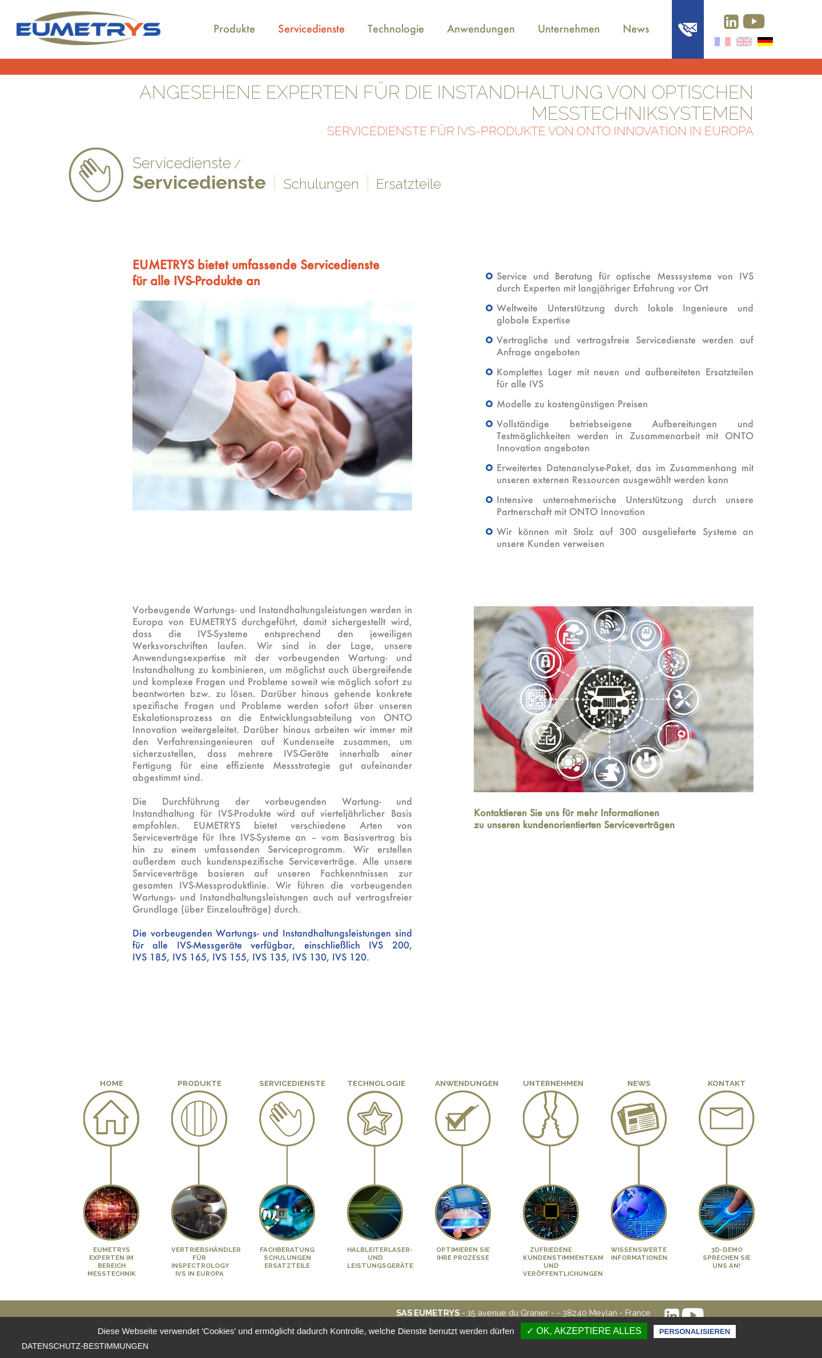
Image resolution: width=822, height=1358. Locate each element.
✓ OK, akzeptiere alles (584, 1331)
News (636, 28)
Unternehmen (569, 28)
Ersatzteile (408, 184)
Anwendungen (481, 28)
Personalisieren (694, 1331)
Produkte (234, 28)
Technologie (396, 28)
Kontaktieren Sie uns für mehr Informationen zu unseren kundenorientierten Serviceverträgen (574, 818)
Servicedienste (311, 28)
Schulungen (321, 184)
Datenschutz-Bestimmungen (85, 1346)
